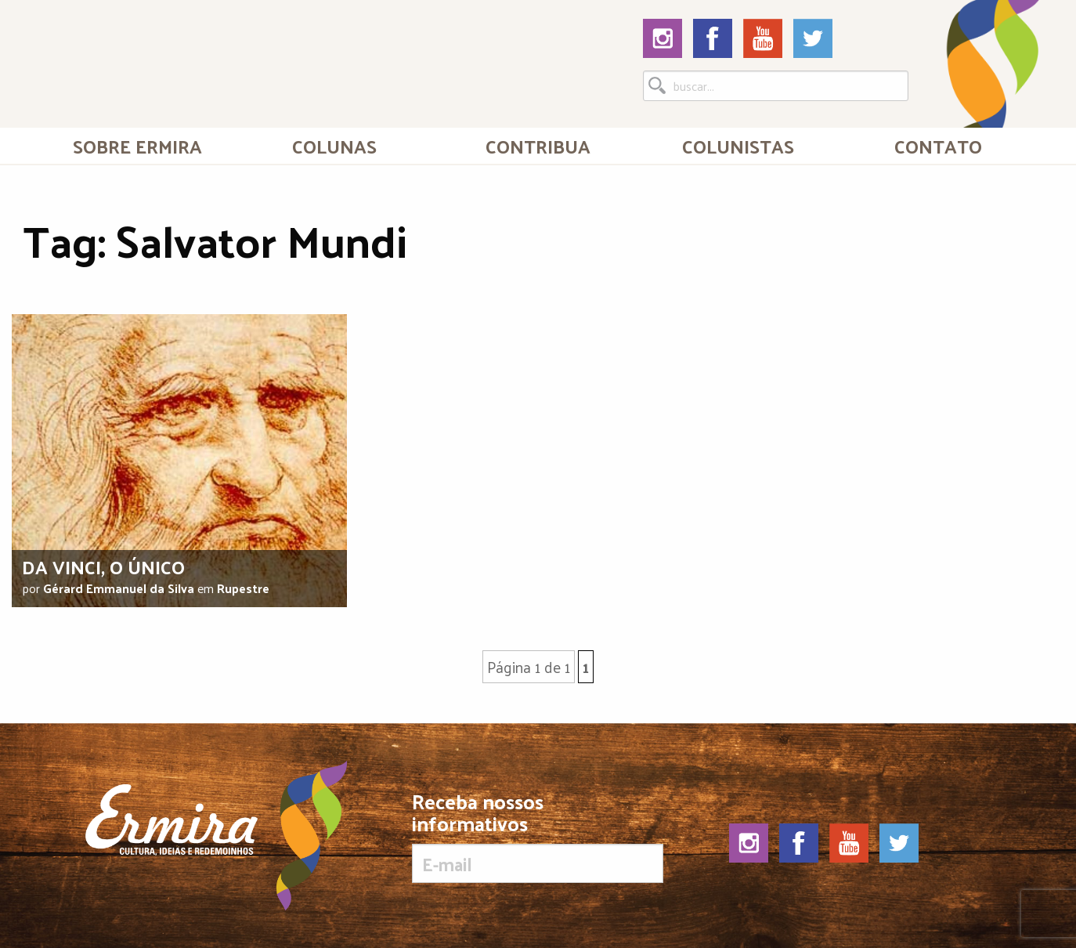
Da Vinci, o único (103, 566)
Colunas (334, 145)
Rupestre (243, 588)
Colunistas (738, 145)
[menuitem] (138, 146)
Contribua (538, 145)
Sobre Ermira (137, 145)
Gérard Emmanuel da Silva (118, 588)
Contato (938, 145)
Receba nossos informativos (537, 837)
